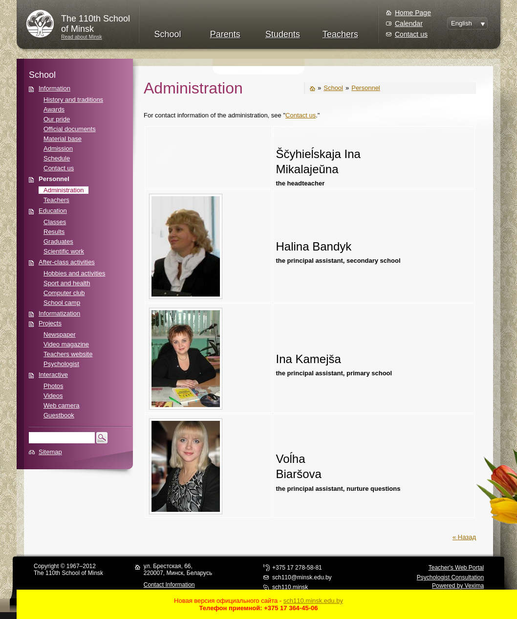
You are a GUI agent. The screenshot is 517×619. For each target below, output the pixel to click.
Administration (63, 190)
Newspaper (59, 334)
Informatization (59, 313)
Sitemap (50, 452)
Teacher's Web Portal (456, 567)
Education (53, 210)
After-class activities (67, 262)
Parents (225, 34)
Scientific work (63, 251)
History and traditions (73, 99)
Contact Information (169, 584)
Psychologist (61, 363)
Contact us (411, 34)
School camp (61, 302)
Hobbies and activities (74, 273)
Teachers (340, 34)
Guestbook (58, 415)
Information (54, 88)
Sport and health (66, 283)
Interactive (53, 374)
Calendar (409, 23)
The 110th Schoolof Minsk (95, 24)
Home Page (413, 13)
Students (282, 34)
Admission (58, 148)
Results (54, 231)
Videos (53, 395)
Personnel (54, 179)
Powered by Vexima (458, 585)
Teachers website (67, 354)
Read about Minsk (81, 37)
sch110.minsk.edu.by (313, 600)
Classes (54, 222)
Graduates (58, 241)
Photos (53, 386)
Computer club (64, 293)
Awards (54, 109)
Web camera (61, 405)
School (167, 34)
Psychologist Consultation (450, 577)
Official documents (69, 129)
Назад (467, 537)
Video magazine (66, 344)
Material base (62, 138)
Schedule (56, 158)
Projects (50, 323)
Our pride (56, 119)
